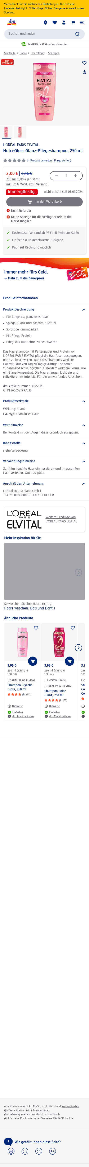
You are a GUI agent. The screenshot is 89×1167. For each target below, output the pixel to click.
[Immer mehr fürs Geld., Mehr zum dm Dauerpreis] (44, 275)
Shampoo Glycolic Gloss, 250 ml (20, 687)
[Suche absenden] (77, 34)
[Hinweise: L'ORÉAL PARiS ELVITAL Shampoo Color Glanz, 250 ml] (52, 706)
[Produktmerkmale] (44, 401)
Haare (23, 53)
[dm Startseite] (11, 22)
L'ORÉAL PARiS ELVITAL (21, 145)
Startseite (9, 53)
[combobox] (44, 34)
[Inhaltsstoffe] (44, 443)
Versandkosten (70, 1106)
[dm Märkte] (45, 22)
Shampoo (53, 53)
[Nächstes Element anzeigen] (78, 647)
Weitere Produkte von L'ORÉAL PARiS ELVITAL (42, 519)
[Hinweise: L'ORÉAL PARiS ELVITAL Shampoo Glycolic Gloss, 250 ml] (15, 706)
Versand (41, 184)
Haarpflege (37, 53)
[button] (82, 22)
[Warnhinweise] (44, 425)
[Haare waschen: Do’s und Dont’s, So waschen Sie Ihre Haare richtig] (44, 577)
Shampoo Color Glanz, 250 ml (55, 693)
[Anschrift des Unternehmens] (44, 483)
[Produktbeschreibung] (44, 309)
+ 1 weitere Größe (55, 680)
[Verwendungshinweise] (44, 461)
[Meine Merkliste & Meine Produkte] (54, 22)
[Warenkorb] (73, 22)
